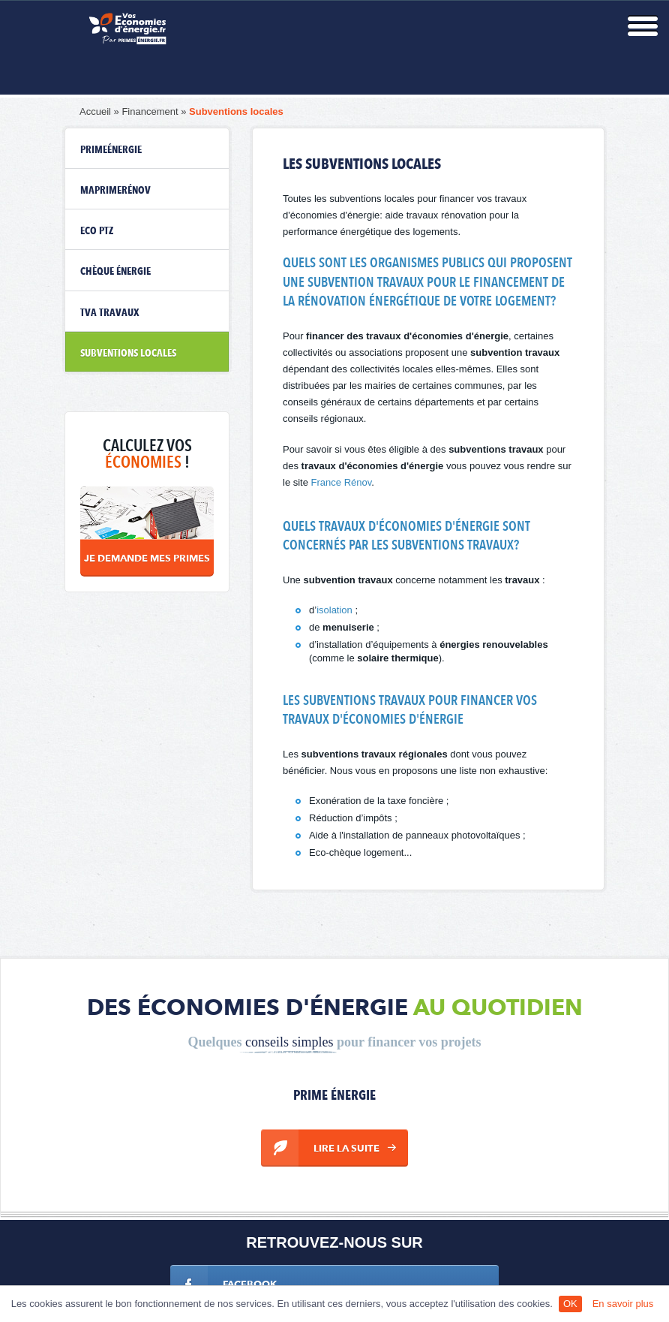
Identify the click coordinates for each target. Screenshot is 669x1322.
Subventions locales (236, 111)
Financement (150, 111)
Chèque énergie (115, 272)
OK (570, 1303)
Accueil (95, 111)
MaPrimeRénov (115, 190)
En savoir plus (623, 1303)
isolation (334, 610)
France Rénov (341, 482)
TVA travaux (110, 313)
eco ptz (96, 231)
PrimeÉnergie (111, 150)
